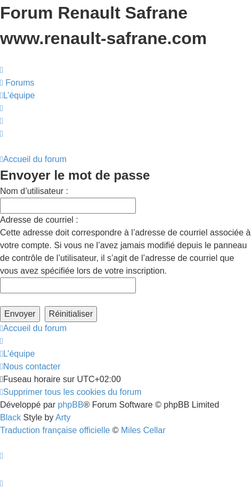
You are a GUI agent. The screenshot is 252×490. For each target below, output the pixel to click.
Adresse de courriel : (39, 219)
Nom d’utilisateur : (34, 191)
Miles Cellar (143, 430)
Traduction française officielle (55, 430)
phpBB (71, 404)
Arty (62, 417)
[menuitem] (17, 82)
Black (10, 417)
